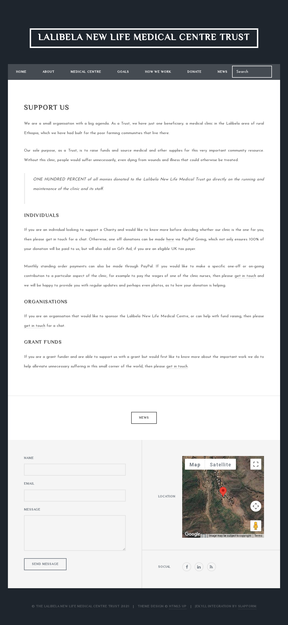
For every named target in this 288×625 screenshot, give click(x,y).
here (170, 239)
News (222, 72)
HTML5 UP (178, 606)
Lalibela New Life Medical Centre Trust (144, 38)
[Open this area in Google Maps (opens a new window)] (193, 534)
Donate (194, 72)
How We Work (158, 72)
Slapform (247, 606)
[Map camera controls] (255, 506)
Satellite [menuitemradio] (220, 464)
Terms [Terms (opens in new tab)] (258, 535)
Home (21, 72)
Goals (123, 72)
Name (29, 458)
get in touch (245, 276)
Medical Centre (86, 72)
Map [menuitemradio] (195, 464)
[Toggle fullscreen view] (255, 464)
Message (32, 510)
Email (29, 484)
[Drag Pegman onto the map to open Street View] (255, 525)
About (49, 72)
